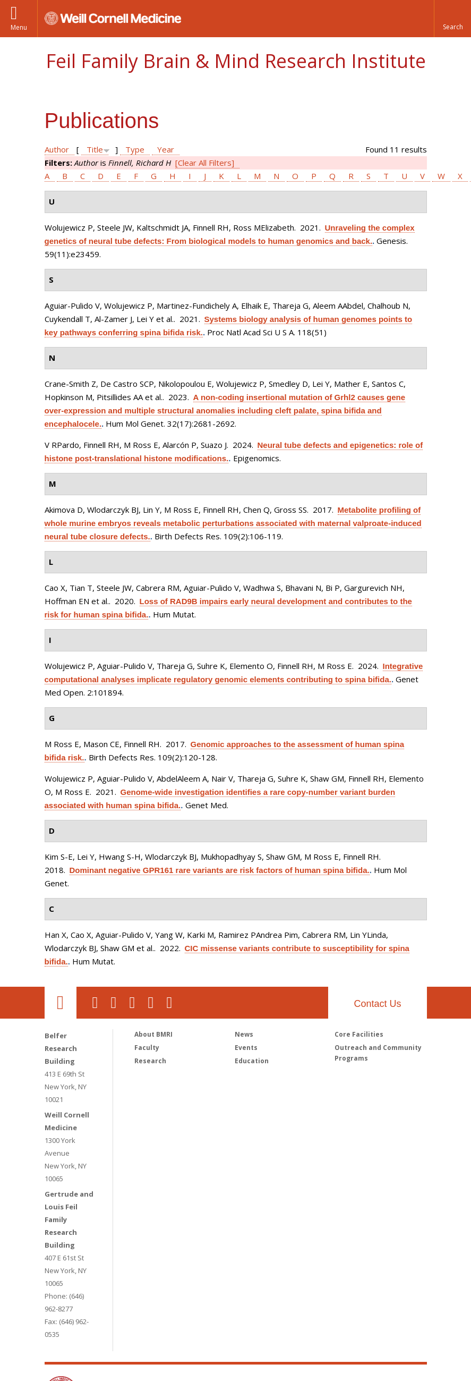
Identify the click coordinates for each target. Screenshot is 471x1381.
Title (95, 149)
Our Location (60, 1003)
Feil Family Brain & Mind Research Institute (236, 61)
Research (150, 1060)
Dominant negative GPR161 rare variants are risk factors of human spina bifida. (220, 870)
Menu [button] (19, 27)
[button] (452, 18)
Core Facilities (359, 1034)
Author (57, 149)
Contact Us (377, 1003)
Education (252, 1060)
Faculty (146, 1047)
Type (134, 149)
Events (246, 1047)
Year (165, 149)
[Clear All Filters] (204, 162)
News (244, 1034)
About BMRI (153, 1034)
